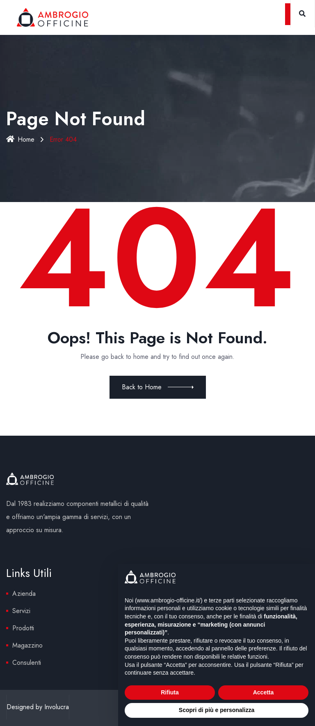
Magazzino (27, 645)
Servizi (21, 611)
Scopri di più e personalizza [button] (216, 710)
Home (20, 139)
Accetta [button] (263, 692)
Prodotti (23, 628)
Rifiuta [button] (170, 692)
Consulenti (26, 662)
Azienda (24, 593)
